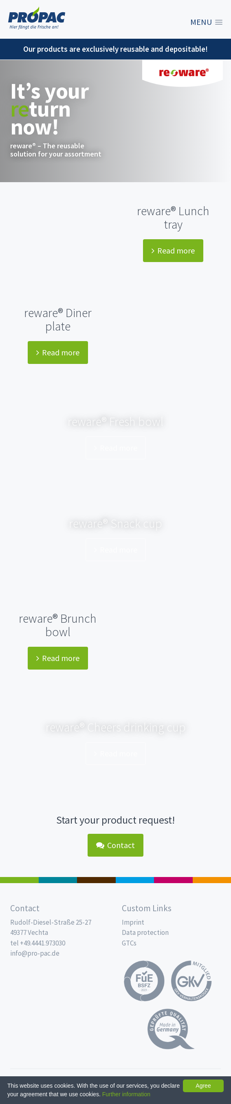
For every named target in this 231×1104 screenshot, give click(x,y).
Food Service (173, 880)
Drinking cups (135, 880)
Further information (126, 1094)
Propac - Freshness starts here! (36, 18)
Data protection (145, 932)
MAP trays (58, 880)
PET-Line (212, 880)
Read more (173, 250)
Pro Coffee (96, 880)
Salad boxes (19, 880)
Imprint (133, 922)
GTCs (129, 943)
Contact (115, 845)
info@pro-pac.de (34, 953)
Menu (201, 22)
